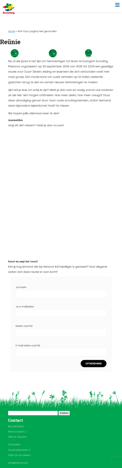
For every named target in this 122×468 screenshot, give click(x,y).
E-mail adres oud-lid (61, 349)
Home (11, 31)
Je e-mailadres (61, 310)
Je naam (61, 290)
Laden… (61, 193)
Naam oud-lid (61, 329)
